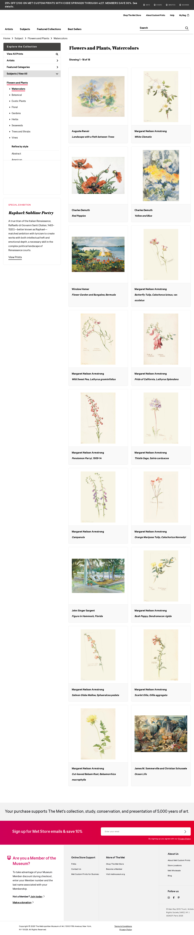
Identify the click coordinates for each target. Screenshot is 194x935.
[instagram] (169, 897)
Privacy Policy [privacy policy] (125, 929)
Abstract (16, 153)
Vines (15, 137)
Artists (32, 60)
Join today (36, 896)
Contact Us (76, 869)
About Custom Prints (155, 15)
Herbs (15, 119)
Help (172, 15)
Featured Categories (32, 67)
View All (22, 73)
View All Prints (32, 54)
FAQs (73, 864)
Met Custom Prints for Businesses (86, 874)
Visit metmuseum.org (115, 874)
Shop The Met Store (132, 15)
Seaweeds (17, 125)
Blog (170, 875)
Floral (15, 107)
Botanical (17, 95)
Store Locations (175, 865)
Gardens (16, 113)
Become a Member (114, 869)
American (17, 160)
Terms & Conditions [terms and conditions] (123, 926)
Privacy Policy (184, 838)
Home (6, 38)
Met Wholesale (174, 870)
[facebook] (173, 897)
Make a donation (22, 902)
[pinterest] (179, 897)
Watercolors (18, 89)
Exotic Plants (19, 101)
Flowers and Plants (17, 83)
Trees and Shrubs (21, 131)
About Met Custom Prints (179, 860)
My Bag (184, 15)
